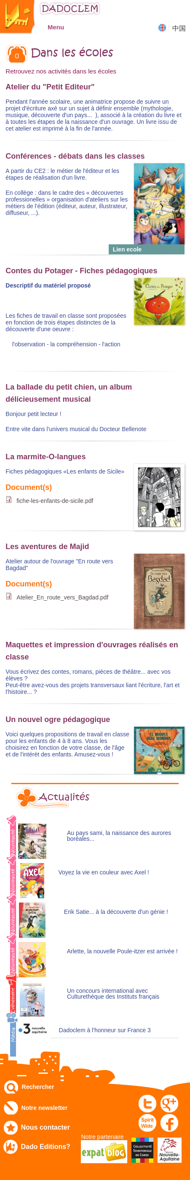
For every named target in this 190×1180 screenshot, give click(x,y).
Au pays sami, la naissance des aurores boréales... (119, 836)
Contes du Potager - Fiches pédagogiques (81, 271)
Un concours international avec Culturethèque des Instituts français (113, 994)
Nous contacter (45, 1127)
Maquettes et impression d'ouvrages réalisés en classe (91, 651)
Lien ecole (127, 249)
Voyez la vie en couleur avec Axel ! (103, 872)
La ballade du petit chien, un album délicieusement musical (68, 393)
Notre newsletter (44, 1107)
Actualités (64, 797)
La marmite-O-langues (45, 457)
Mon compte (158, 10)
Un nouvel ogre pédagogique (57, 719)
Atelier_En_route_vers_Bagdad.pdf (62, 597)
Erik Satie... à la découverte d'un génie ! (116, 912)
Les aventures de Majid (47, 546)
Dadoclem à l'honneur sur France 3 (105, 1030)
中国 (179, 28)
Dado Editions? (45, 1146)
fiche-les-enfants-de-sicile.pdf (54, 500)
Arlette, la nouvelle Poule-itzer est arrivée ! (122, 951)
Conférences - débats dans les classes (75, 156)
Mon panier (179, 10)
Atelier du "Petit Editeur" (49, 87)
